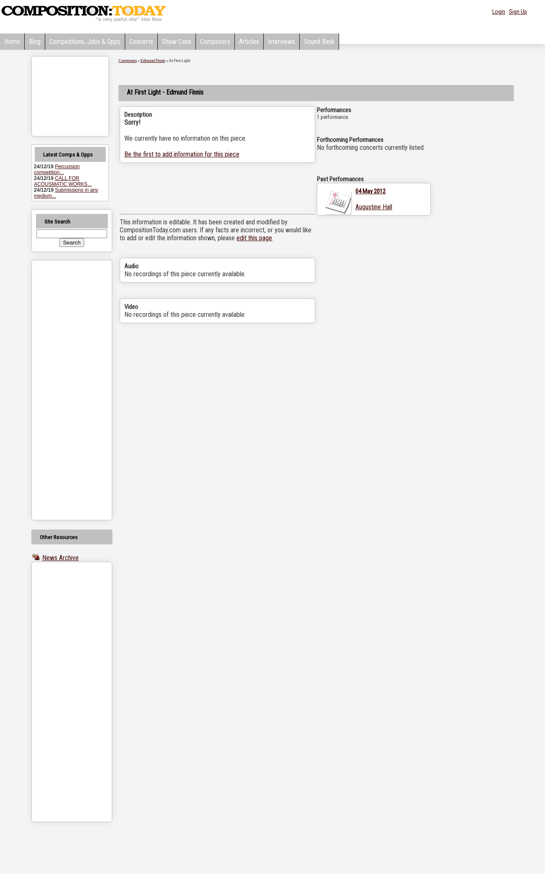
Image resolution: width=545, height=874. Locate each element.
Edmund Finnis (153, 60)
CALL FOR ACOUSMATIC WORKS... (63, 181)
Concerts (141, 42)
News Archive (60, 558)
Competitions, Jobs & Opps (85, 42)
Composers (215, 42)
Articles (249, 42)
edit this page (254, 238)
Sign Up (518, 11)
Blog (35, 42)
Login (498, 11)
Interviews (281, 42)
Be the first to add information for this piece (181, 154)
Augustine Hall (373, 207)
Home (12, 42)
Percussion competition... (57, 169)
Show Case (176, 42)
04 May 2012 (370, 191)
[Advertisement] (61, 390)
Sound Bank (319, 42)
